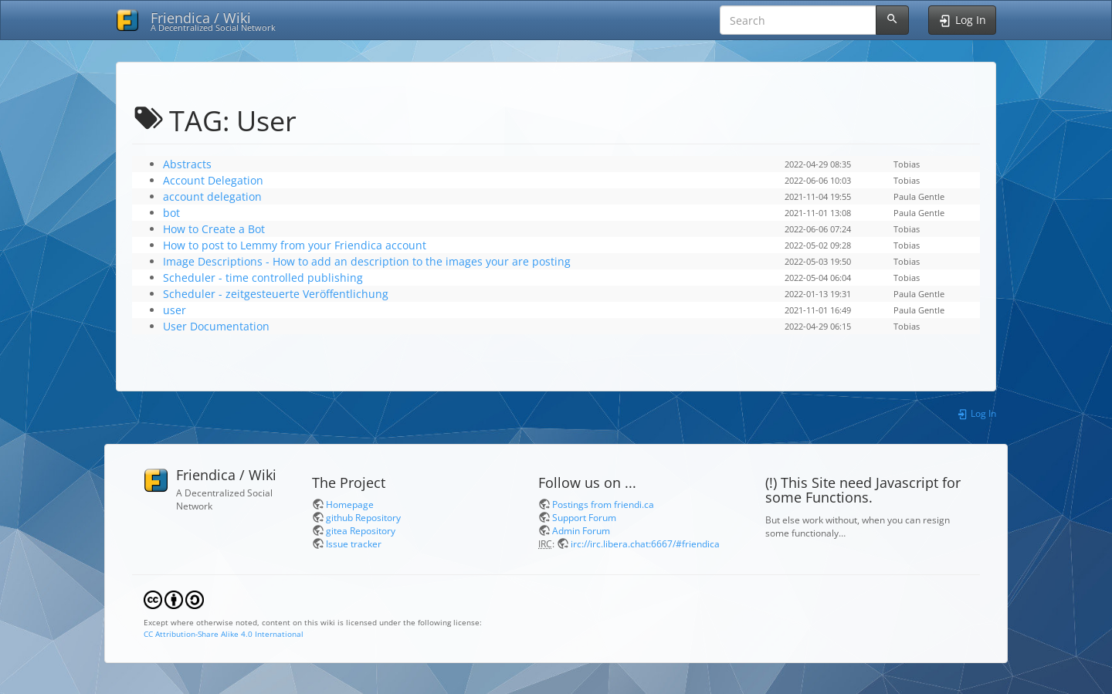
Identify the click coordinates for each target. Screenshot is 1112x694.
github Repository (363, 517)
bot (171, 212)
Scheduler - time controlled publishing (263, 277)
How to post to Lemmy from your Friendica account (294, 245)
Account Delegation (213, 180)
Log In (976, 413)
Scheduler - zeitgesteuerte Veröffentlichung (275, 293)
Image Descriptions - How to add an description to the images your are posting (367, 261)
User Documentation (216, 326)
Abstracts (187, 164)
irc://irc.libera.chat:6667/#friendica (645, 543)
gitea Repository (360, 530)
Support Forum (584, 517)
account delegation (212, 196)
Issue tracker (353, 543)
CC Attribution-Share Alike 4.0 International (223, 633)
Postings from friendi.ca (603, 504)
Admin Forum (581, 530)
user (174, 310)
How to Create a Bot (214, 229)
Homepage (350, 504)
